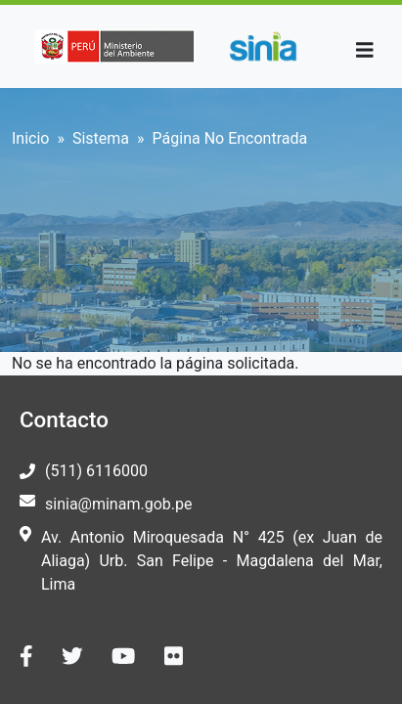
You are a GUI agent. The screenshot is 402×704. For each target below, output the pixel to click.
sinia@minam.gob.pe (118, 504)
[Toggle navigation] (365, 50)
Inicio (30, 138)
